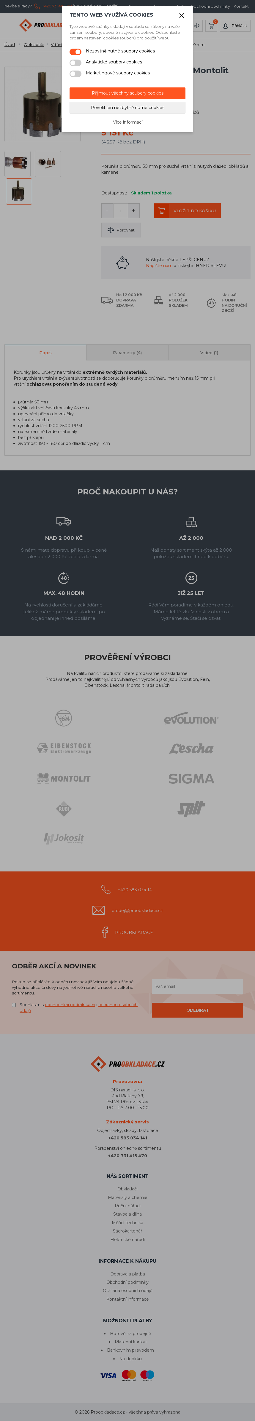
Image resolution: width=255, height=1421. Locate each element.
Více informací (127, 122)
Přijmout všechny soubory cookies (127, 93)
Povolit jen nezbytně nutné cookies (127, 107)
